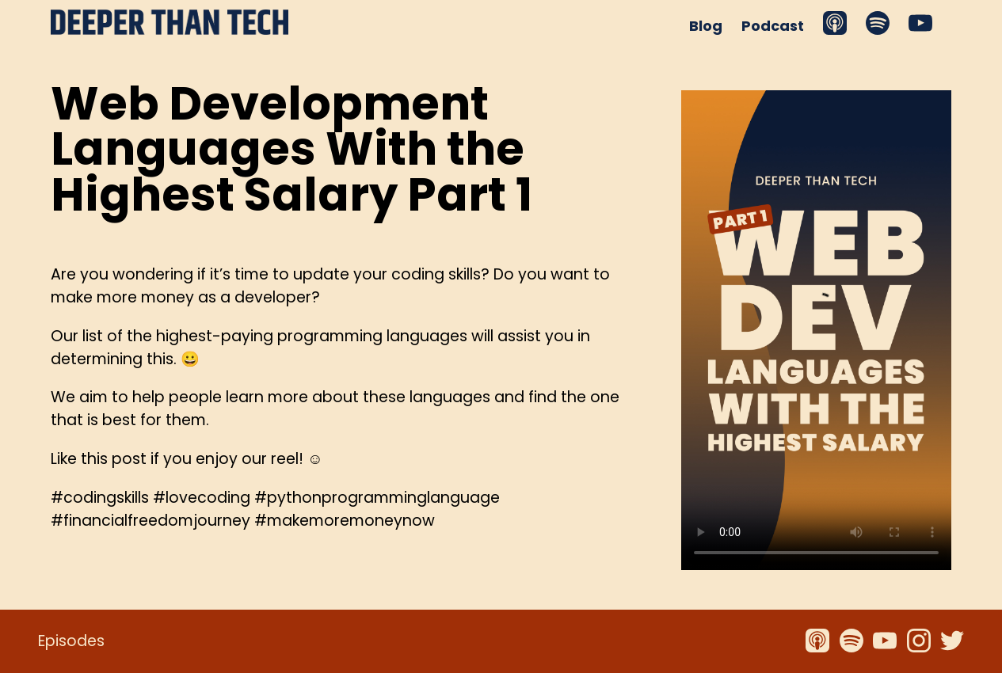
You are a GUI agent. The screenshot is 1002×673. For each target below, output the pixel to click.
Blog (705, 26)
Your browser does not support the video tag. (816, 330)
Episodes (71, 641)
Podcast (772, 26)
